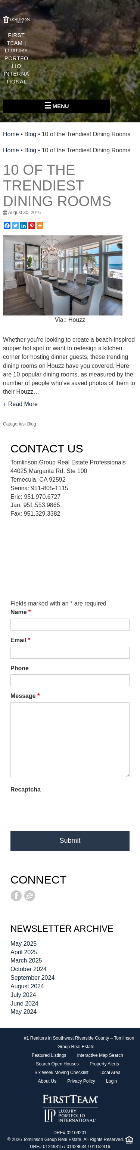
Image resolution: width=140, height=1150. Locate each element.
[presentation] (67, 810)
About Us (47, 1081)
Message (25, 696)
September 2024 (32, 977)
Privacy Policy (81, 1081)
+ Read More (20, 404)
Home (11, 134)
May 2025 (23, 943)
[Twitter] (15, 225)
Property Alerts (104, 1064)
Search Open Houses (57, 1064)
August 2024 (27, 986)
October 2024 (28, 969)
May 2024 (23, 1012)
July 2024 (23, 995)
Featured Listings (49, 1055)
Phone (19, 668)
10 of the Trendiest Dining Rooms (57, 185)
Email (20, 640)
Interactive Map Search (100, 1055)
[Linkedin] (23, 225)
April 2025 (23, 952)
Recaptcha (25, 789)
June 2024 (24, 1003)
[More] (40, 225)
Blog (30, 134)
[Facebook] (7, 225)
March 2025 (26, 960)
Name (20, 612)
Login (111, 1081)
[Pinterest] (31, 225)
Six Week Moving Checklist (61, 1072)
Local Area (110, 1072)
